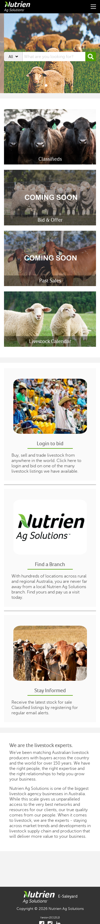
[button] (90, 56)
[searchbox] (54, 56)
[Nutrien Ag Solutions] (18, 6)
